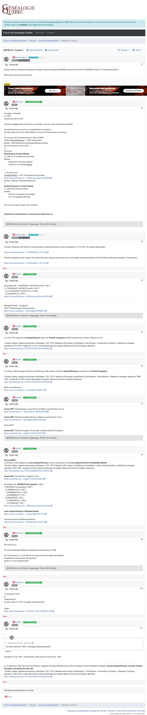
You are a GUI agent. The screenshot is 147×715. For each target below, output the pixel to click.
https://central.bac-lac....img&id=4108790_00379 (25, 433)
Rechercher (39, 33)
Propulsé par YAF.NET (98, 711)
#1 (142, 64)
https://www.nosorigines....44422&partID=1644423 (25, 522)
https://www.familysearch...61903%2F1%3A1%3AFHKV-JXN (29, 611)
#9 (142, 539)
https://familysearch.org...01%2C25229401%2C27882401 (28, 348)
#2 (142, 108)
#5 (142, 332)
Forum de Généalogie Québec (18, 32)
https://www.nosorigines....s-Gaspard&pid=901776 (25, 514)
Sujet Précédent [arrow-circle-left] (34, 50)
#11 (141, 628)
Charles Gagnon (19, 58)
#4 (142, 280)
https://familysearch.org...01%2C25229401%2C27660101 (28, 677)
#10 (141, 589)
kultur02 (17, 274)
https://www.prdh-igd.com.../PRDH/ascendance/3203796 (28, 506)
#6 (142, 366)
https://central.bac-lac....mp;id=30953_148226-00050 (26, 412)
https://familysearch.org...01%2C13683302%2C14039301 (28, 471)
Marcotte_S (18, 102)
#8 (142, 455)
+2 (5, 616)
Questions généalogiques (49, 41)
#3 (142, 242)
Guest (8, 697)
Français (32, 41)
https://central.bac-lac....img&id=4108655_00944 (25, 479)
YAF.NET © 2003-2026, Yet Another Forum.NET (126, 711)
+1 (5, 268)
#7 (142, 404)
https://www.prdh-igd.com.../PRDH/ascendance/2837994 (28, 296)
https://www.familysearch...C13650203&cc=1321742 (26, 263)
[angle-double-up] (141, 708)
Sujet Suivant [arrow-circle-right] (51, 50)
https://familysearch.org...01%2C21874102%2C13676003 (28, 382)
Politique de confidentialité (77, 711)
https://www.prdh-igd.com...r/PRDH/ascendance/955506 (28, 178)
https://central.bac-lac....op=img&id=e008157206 (25, 420)
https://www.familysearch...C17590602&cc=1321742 (26, 252)
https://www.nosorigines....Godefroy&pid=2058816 (25, 311)
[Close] (142, 22)
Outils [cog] (136, 50)
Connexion (23, 25)
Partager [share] (123, 50)
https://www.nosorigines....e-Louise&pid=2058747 (25, 390)
